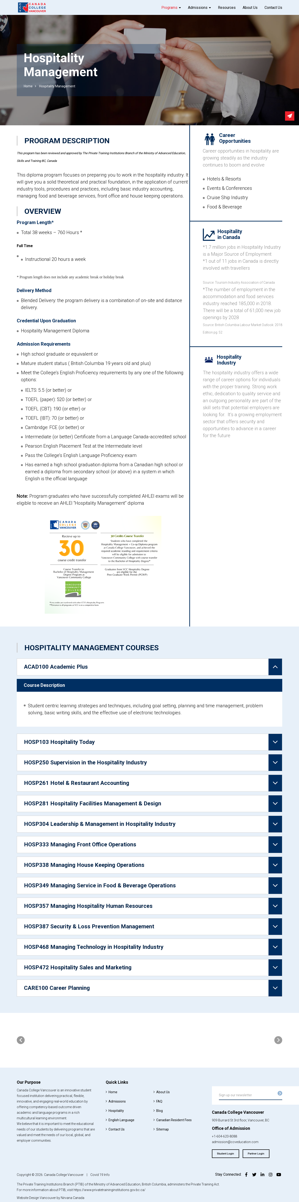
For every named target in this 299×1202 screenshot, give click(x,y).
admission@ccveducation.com (235, 1142)
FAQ (159, 1101)
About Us (250, 7)
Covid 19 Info (100, 1175)
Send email (289, 116)
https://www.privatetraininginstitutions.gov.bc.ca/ (110, 1190)
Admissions (197, 7)
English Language (121, 1120)
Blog (159, 1111)
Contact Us (273, 7)
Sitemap (162, 1129)
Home (28, 86)
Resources (227, 7)
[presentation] (21, 1040)
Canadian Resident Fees (174, 1120)
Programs (169, 7)
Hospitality (116, 1111)
